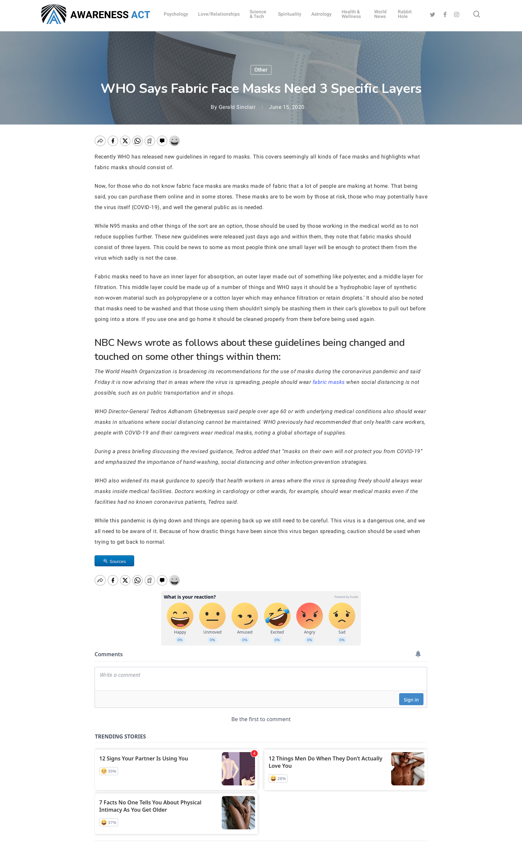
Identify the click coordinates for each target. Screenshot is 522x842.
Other (261, 70)
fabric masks (329, 382)
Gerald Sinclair (237, 107)
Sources (118, 561)
